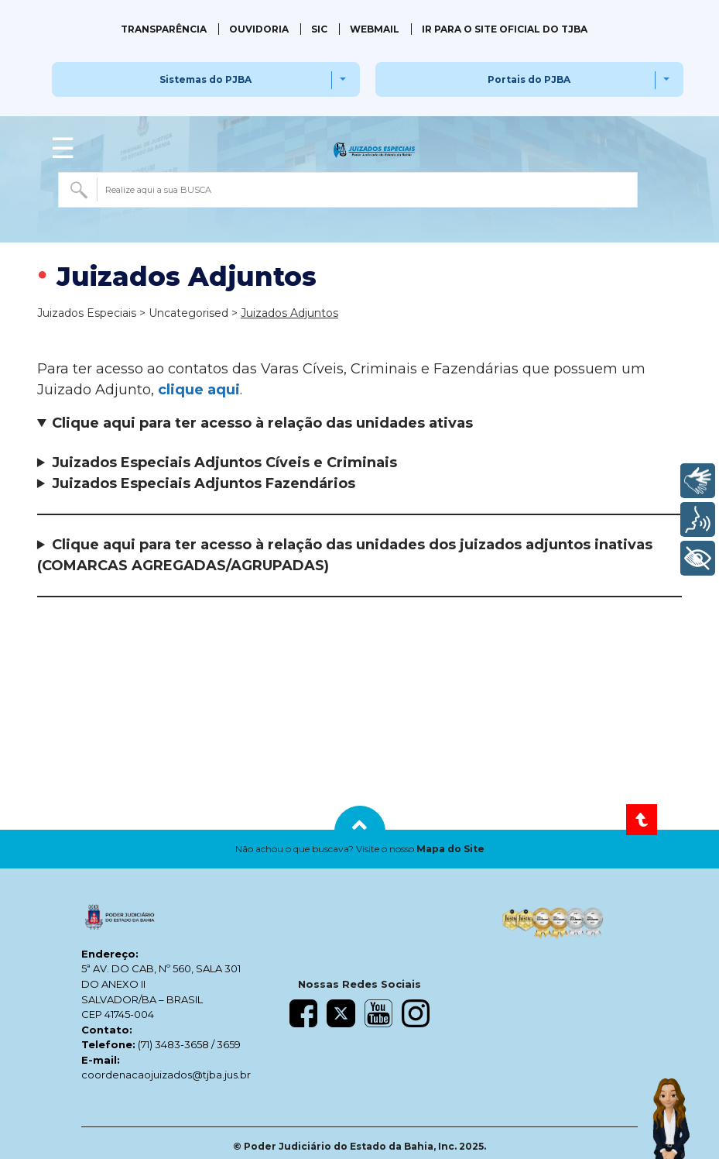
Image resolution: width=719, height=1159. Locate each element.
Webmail (374, 29)
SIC (319, 29)
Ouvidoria (259, 29)
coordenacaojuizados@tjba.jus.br (166, 1074)
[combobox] (348, 190)
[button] (359, 849)
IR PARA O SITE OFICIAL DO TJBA (504, 29)
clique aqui (199, 389)
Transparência (164, 29)
